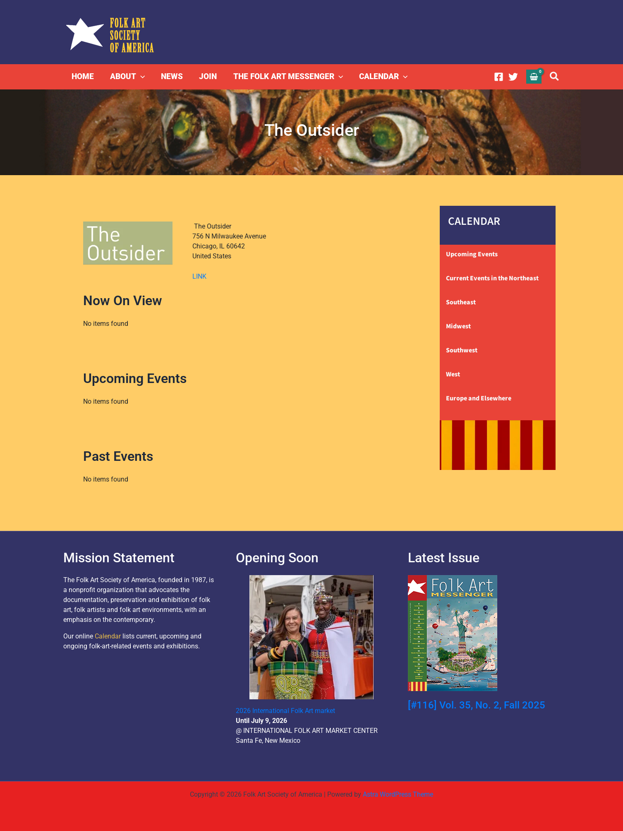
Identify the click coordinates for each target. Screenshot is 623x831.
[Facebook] (498, 77)
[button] (139, 76)
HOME (82, 76)
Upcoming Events (472, 254)
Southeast (461, 302)
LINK (199, 276)
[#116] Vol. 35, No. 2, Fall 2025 (476, 705)
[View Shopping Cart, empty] (534, 76)
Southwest (461, 350)
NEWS (171, 76)
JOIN (206, 76)
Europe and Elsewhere (478, 398)
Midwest (458, 326)
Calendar (108, 636)
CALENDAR (381, 76)
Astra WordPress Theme (398, 794)
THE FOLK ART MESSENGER (285, 76)
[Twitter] (513, 77)
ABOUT (126, 76)
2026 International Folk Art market (285, 711)
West (453, 374)
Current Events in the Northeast (492, 278)
